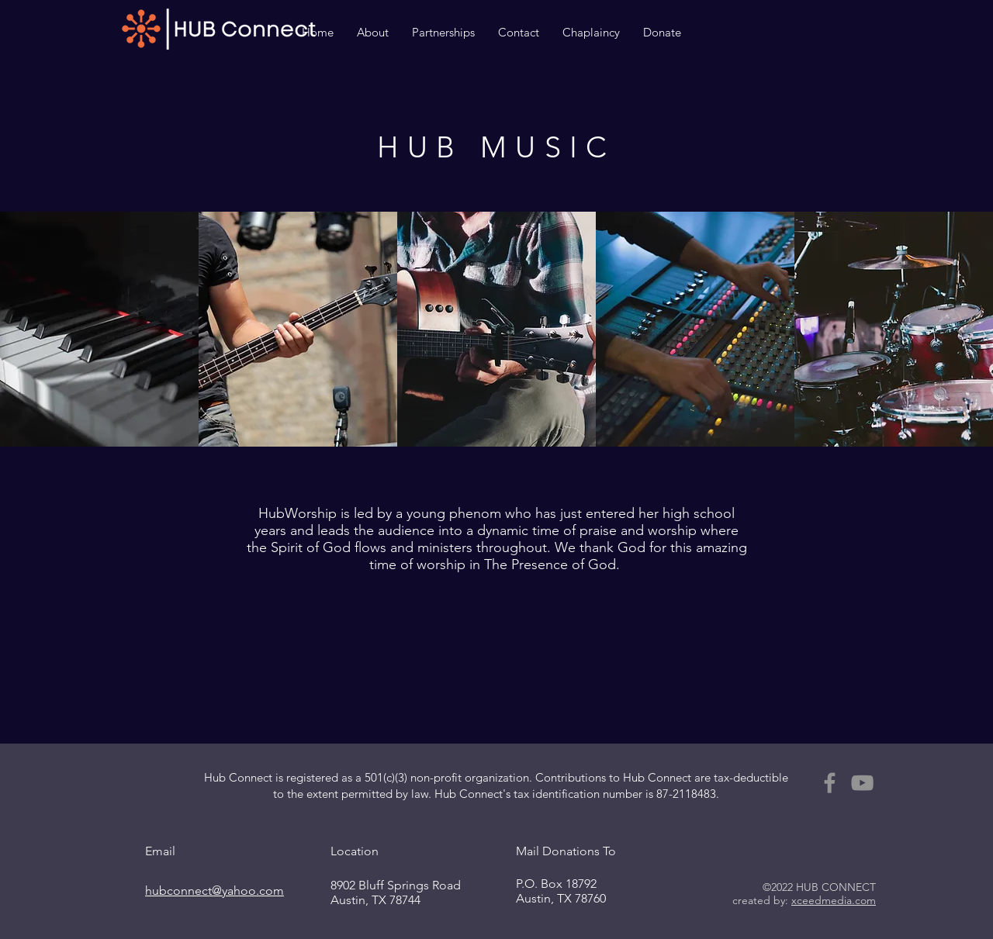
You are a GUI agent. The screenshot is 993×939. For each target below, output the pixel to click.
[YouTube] (862, 782)
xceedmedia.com (833, 900)
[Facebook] (829, 782)
